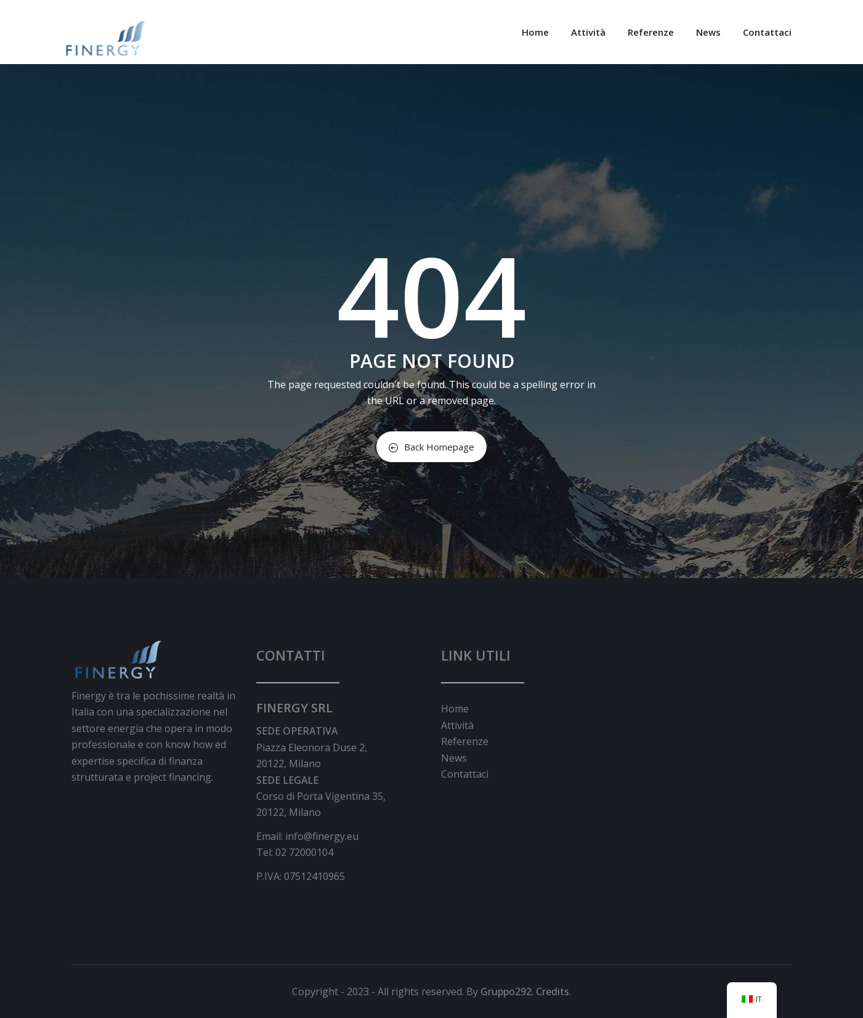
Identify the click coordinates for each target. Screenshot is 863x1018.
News (708, 32)
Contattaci (767, 32)
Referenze (651, 32)
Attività (588, 32)
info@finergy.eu (322, 836)
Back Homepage (431, 447)
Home (535, 32)
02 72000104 (304, 852)
